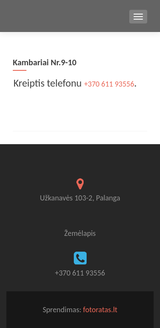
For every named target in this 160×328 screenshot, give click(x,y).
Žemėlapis (80, 233)
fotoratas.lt (100, 309)
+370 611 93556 (108, 84)
